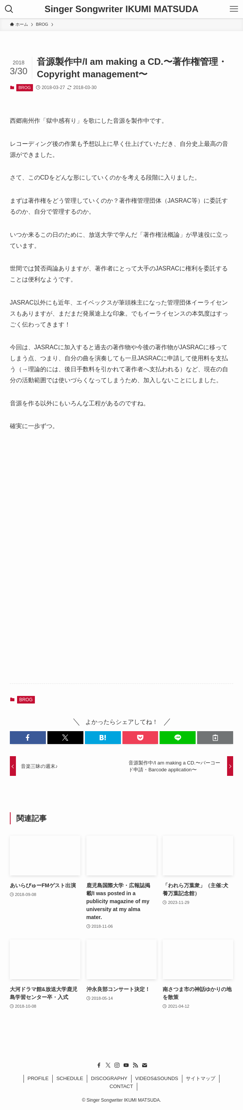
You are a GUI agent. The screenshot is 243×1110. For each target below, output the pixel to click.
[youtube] (126, 1065)
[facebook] (99, 1065)
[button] (28, 737)
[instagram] (117, 1065)
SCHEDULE (69, 1078)
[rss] (135, 1065)
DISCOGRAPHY (109, 1078)
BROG (25, 87)
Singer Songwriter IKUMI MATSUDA (121, 9)
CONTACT (121, 1086)
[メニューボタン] (234, 9)
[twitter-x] (108, 1065)
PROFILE (38, 1078)
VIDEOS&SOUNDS (156, 1078)
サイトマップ (200, 1078)
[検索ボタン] (9, 9)
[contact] (144, 1065)
